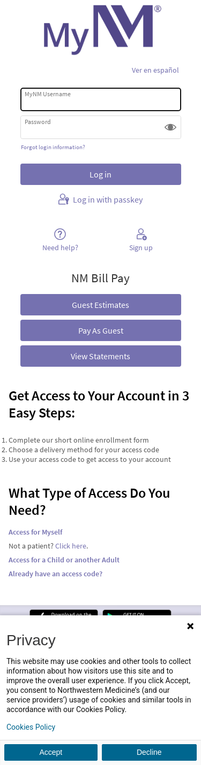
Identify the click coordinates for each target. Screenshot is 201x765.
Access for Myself (35, 532)
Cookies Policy (30, 727)
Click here (70, 546)
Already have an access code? (55, 573)
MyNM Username (48, 94)
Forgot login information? (53, 147)
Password (38, 122)
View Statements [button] (100, 356)
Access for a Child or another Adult (64, 560)
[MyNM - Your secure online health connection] (100, 30)
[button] (170, 127)
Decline (149, 752)
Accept (50, 752)
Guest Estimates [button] (100, 304)
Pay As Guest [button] (100, 330)
